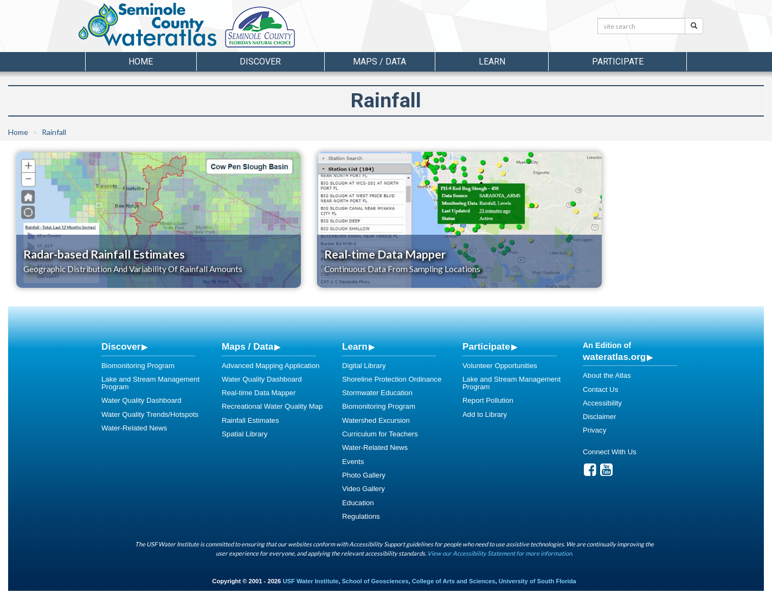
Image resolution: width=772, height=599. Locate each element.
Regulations (361, 516)
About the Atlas (607, 375)
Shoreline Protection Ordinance (391, 379)
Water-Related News (134, 428)
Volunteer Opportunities (499, 366)
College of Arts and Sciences (454, 581)
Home (140, 61)
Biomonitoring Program (138, 366)
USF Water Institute (310, 581)
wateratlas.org (614, 356)
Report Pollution (487, 400)
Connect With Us (609, 452)
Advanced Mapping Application (270, 366)
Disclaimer (599, 417)
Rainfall (54, 132)
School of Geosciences (375, 581)
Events (353, 462)
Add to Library (484, 414)
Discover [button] (260, 61)
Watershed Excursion (376, 420)
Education (358, 503)
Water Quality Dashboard (141, 400)
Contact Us (600, 389)
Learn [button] (492, 61)
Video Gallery (363, 489)
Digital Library (364, 366)
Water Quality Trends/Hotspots (149, 414)
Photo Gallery (363, 475)
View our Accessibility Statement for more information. (500, 553)
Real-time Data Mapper (258, 393)
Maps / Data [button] (379, 61)
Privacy (594, 430)
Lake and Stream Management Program (150, 383)
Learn (355, 346)
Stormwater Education (377, 393)
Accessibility (602, 403)
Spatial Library (244, 434)
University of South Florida (537, 581)
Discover (120, 346)
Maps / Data (247, 346)
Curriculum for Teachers (380, 434)
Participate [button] (618, 61)
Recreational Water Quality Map (272, 406)
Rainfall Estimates (250, 420)
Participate (486, 346)
